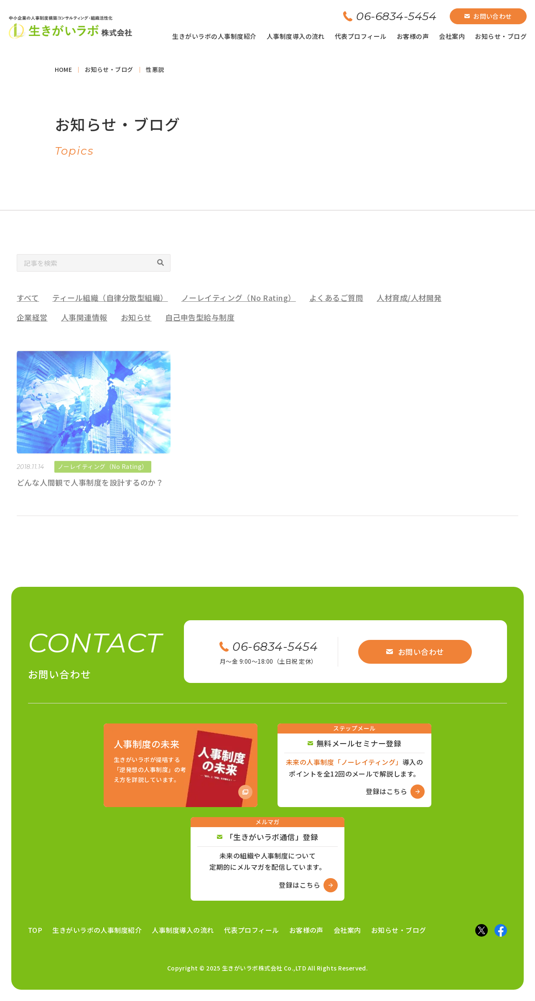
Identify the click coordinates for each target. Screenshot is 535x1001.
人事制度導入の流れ (296, 36)
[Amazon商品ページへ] (180, 765)
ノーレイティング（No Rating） (238, 307)
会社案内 (452, 36)
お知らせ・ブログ (501, 36)
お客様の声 (413, 36)
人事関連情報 (84, 327)
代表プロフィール (361, 36)
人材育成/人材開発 (409, 307)
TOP (35, 930)
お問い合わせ (488, 16)
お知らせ (136, 327)
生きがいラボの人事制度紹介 (214, 36)
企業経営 (32, 327)
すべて (28, 307)
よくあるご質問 (336, 307)
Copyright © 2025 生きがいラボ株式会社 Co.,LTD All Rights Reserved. (267, 968)
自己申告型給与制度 (199, 327)
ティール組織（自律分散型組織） (110, 307)
